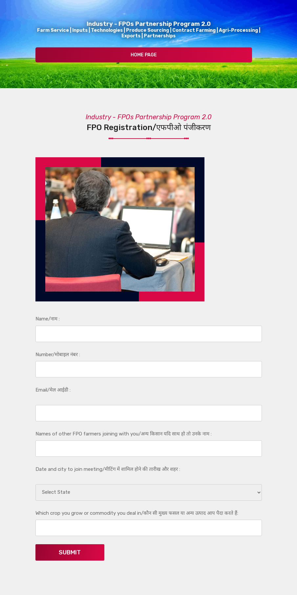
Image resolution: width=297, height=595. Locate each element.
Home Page (144, 55)
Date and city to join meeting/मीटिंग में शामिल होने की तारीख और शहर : (107, 469)
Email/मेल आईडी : (53, 390)
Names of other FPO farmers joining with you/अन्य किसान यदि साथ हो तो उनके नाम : (123, 434)
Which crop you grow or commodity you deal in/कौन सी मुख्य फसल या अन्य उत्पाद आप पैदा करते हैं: (136, 513)
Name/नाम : (47, 319)
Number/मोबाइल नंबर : (57, 354)
